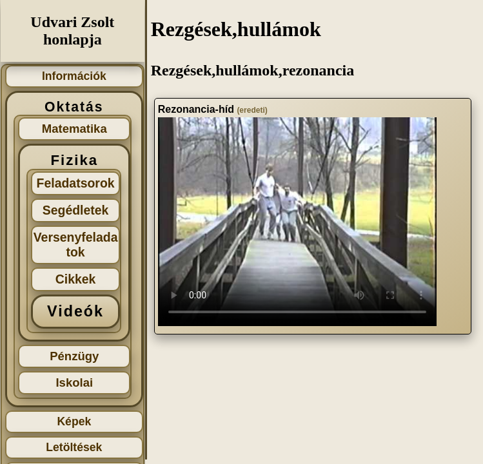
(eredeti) (252, 110)
